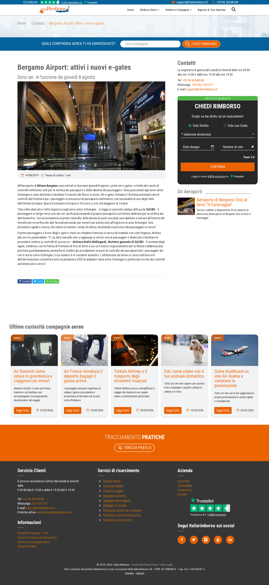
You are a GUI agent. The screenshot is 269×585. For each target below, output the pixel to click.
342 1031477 (40, 503)
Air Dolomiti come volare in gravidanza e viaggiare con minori (33, 376)
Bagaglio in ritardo (115, 506)
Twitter (38, 281)
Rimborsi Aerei (149, 10)
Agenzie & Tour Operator (212, 10)
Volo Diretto (201, 126)
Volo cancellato (113, 486)
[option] (91, 125)
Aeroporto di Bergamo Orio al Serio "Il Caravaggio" (222, 202)
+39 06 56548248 (227, 2)
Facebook (25, 281)
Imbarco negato (113, 491)
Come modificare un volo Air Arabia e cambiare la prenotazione (231, 378)
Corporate (183, 481)
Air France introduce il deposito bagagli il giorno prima (83, 376)
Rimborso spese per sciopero (122, 510)
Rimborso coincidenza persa (122, 515)
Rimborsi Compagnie (179, 10)
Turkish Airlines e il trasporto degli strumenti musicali (130, 376)
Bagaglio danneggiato (117, 501)
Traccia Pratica (134, 447)
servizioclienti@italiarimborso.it (54, 512)
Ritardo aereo (112, 481)
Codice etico (185, 490)
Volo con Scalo (238, 126)
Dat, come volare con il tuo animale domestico (184, 374)
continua (217, 167)
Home (130, 10)
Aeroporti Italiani (27, 546)
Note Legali (166, 564)
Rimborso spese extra (117, 520)
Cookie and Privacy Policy (145, 564)
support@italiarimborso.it (192, 2)
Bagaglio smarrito (114, 496)
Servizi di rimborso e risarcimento (37, 537)
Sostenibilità (185, 485)
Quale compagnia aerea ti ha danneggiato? (78, 43)
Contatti (182, 494)
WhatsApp (52, 281)
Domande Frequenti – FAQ (32, 533)
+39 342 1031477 (202, 85)
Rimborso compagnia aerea (33, 542)
